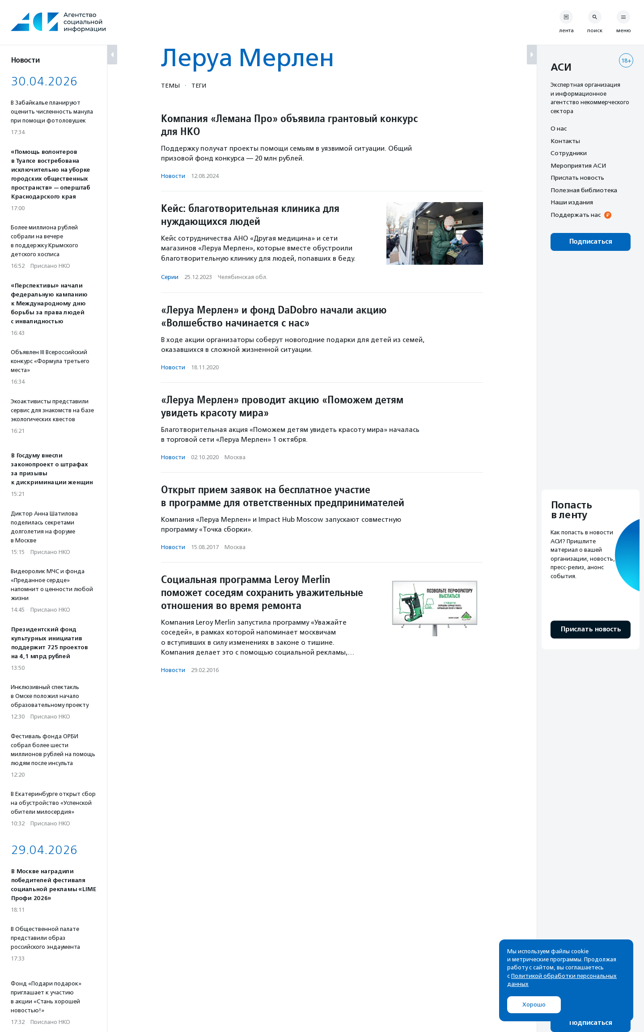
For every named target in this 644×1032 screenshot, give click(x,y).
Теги (198, 85)
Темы (170, 85)
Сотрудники (569, 152)
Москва (235, 457)
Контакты (565, 140)
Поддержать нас (576, 214)
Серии (169, 277)
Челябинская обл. (242, 277)
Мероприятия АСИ (578, 165)
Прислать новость (577, 177)
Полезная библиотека (584, 190)
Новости (173, 176)
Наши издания (572, 202)
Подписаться (590, 241)
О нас (559, 128)
